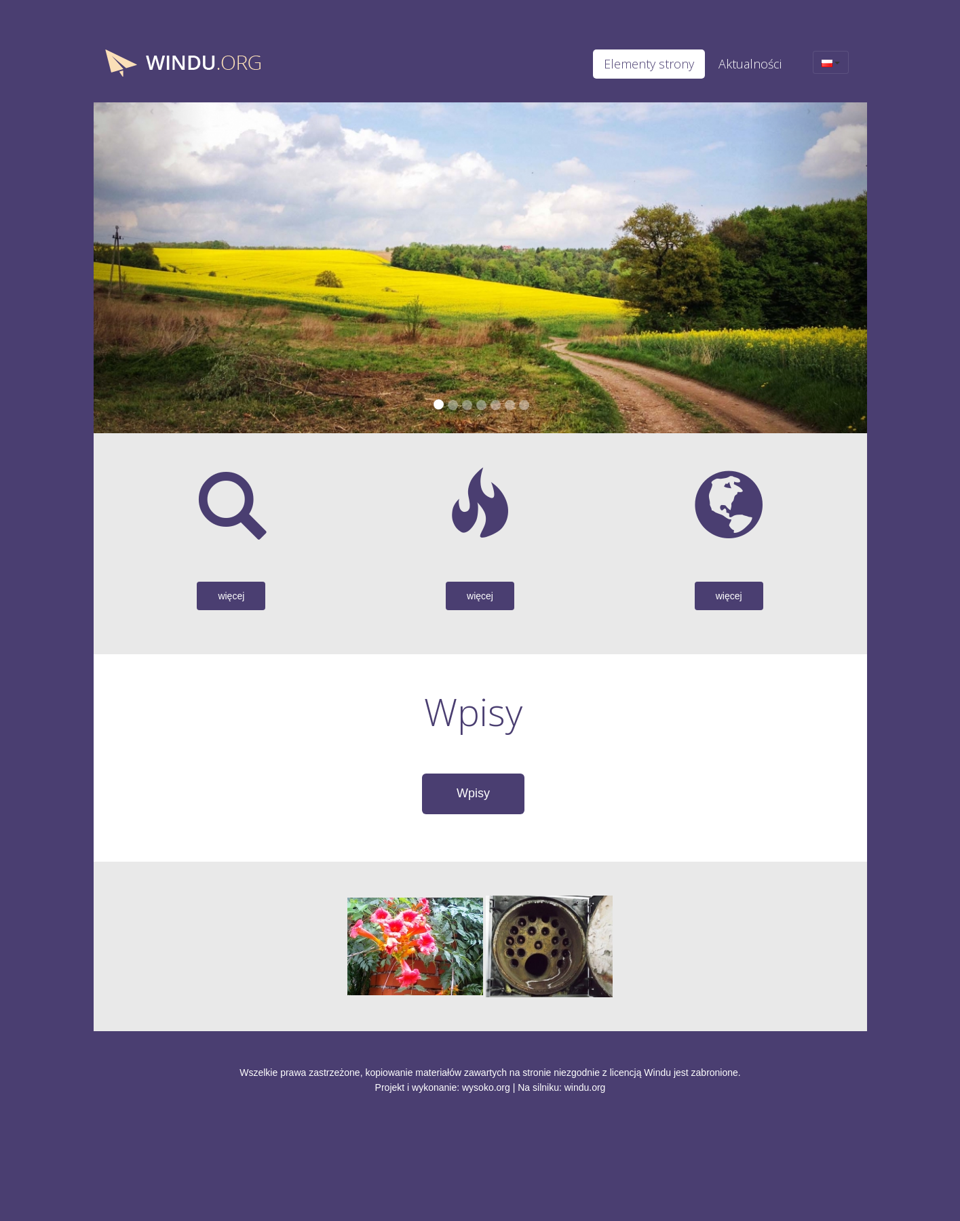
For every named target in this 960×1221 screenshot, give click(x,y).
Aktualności (750, 64)
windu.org (585, 1087)
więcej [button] (231, 596)
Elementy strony (649, 64)
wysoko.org (486, 1087)
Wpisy (473, 793)
